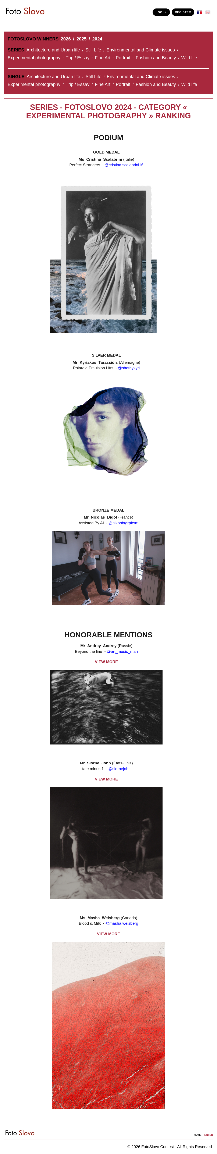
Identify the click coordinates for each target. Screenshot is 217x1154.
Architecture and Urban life (53, 50)
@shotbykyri (129, 368)
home (198, 1134)
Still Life (93, 50)
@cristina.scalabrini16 (124, 165)
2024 (97, 39)
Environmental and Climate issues (141, 50)
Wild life (189, 57)
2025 (81, 39)
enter (208, 1134)
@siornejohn (119, 769)
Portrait (123, 57)
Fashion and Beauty (156, 57)
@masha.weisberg (121, 923)
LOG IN (161, 12)
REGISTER (183, 12)
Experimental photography (34, 57)
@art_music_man (122, 651)
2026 (66, 39)
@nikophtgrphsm (123, 523)
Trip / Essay (77, 57)
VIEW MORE (106, 662)
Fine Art (103, 57)
